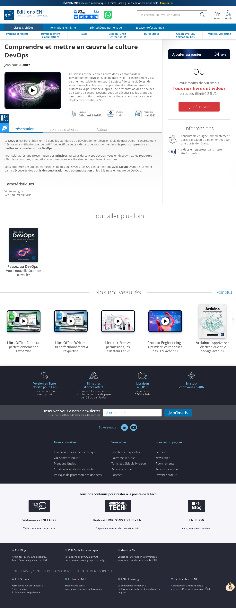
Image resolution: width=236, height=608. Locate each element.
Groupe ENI (128, 550)
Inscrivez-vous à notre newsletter (72, 412)
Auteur (102, 129)
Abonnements (165, 463)
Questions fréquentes (125, 452)
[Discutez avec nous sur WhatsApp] (108, 15)
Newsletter (163, 458)
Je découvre (199, 106)
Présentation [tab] (23, 128)
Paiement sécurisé (123, 458)
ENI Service (22, 579)
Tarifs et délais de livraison (128, 463)
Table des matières (63, 129)
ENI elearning (130, 579)
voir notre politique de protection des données (75, 415)
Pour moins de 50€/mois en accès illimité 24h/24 (199, 89)
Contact (116, 475)
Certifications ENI (185, 579)
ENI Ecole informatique (83, 550)
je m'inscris (178, 412)
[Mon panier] (217, 14)
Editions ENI (26, 15)
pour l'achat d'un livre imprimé (44, 388)
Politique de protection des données (78, 475)
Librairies (162, 452)
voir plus (224, 292)
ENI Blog (20, 550)
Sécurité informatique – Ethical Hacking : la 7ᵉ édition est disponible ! (118, 3)
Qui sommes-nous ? (67, 458)
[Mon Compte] (228, 14)
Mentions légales (65, 463)
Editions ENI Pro (78, 579)
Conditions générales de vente (74, 469)
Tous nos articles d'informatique (75, 452)
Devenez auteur (166, 475)
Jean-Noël (17, 65)
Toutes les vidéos (167, 469)
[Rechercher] (202, 14)
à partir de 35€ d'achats (142, 388)
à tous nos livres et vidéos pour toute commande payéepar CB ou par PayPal (93, 390)
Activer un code (121, 469)
